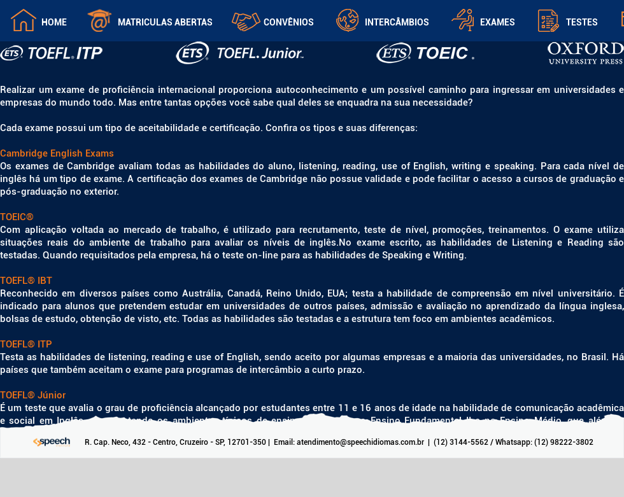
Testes (582, 22)
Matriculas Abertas (165, 22)
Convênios (289, 22)
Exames (497, 22)
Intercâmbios (397, 22)
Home (54, 22)
